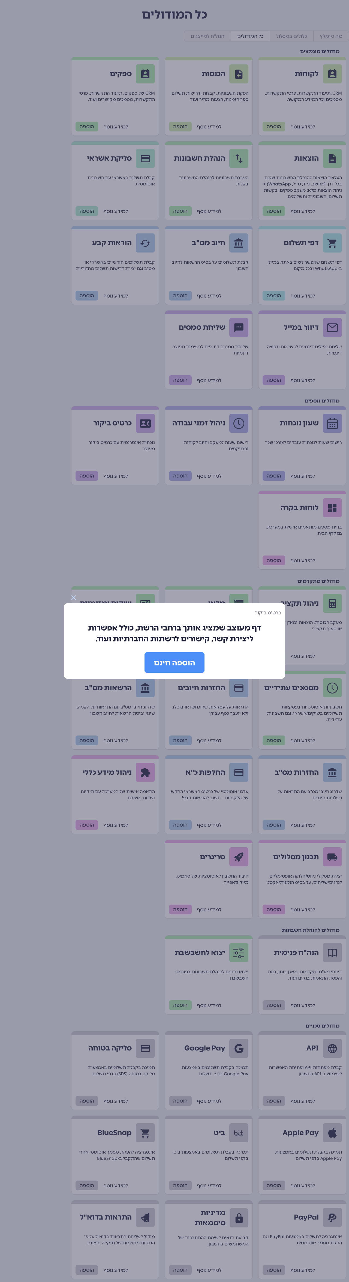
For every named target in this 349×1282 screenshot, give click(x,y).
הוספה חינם (174, 662)
